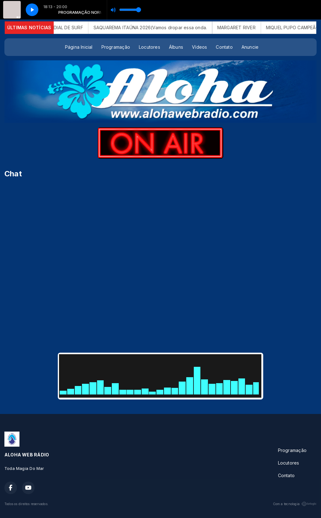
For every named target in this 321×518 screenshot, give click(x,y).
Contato (224, 47)
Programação (115, 47)
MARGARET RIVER (246, 27)
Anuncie (250, 47)
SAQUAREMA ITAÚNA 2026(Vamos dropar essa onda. (159, 27)
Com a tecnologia (295, 504)
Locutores (149, 47)
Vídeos (199, 47)
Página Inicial (79, 47)
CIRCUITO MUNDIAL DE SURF (61, 27)
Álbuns (176, 47)
